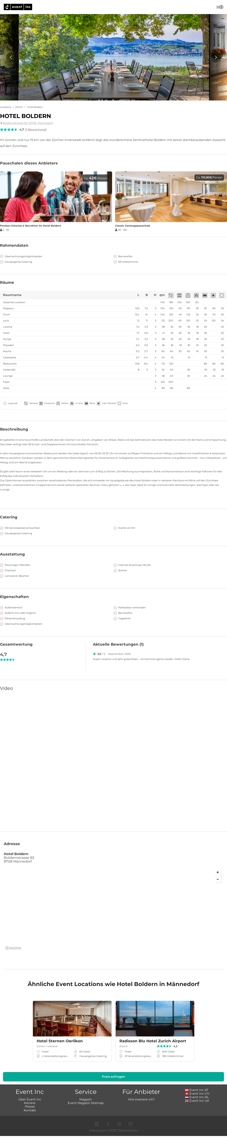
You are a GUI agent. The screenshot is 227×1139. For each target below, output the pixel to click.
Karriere (30, 1107)
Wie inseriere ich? (141, 1104)
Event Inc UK (197, 1105)
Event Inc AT (196, 1094)
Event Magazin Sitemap (86, 1107)
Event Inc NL (197, 1101)
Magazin (85, 1104)
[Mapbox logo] (13, 952)
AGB (112, 1134)
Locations (5, 107)
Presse (30, 1111)
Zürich (19, 107)
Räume (7, 282)
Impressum (98, 1134)
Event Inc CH (197, 1097)
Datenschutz (128, 1134)
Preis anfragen (113, 1081)
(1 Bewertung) (36, 129)
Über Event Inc (29, 1104)
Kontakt (30, 1114)
